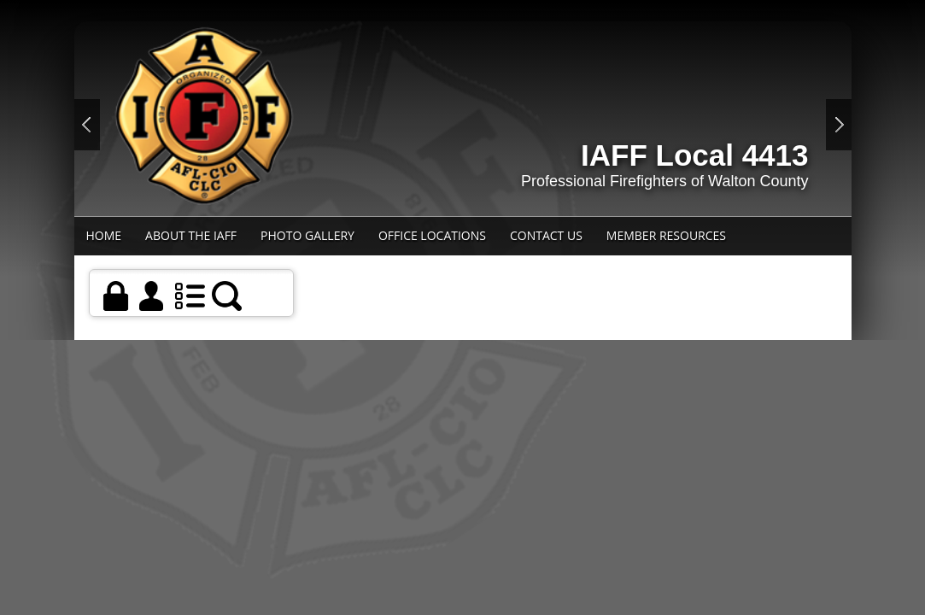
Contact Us (546, 235)
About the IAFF (191, 235)
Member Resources (666, 235)
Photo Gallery (307, 235)
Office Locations (432, 235)
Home (104, 235)
